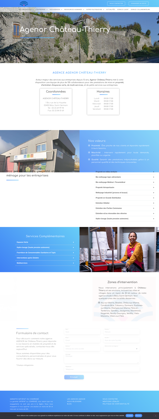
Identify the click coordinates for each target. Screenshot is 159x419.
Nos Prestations (26, 9)
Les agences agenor (76, 400)
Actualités (110, 9)
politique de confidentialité (116, 405)
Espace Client (123, 9)
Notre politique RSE (95, 9)
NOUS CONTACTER (110, 400)
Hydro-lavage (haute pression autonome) (33, 248)
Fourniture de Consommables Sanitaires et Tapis (36, 253)
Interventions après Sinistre (28, 259)
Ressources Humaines (74, 9)
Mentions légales (111, 402)
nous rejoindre (74, 402)
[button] (45, 243)
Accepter (129, 415)
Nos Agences (56, 9)
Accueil (22, 43)
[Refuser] (155, 415)
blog (69, 405)
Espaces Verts (22, 243)
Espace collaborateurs (140, 9)
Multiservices (22, 264)
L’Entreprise (41, 9)
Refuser (138, 415)
